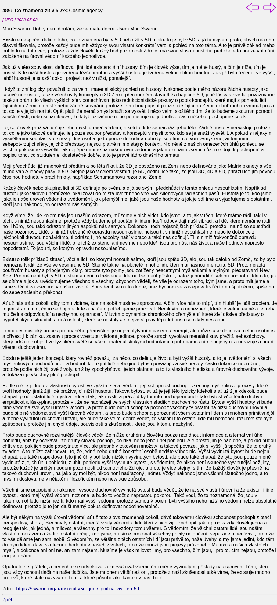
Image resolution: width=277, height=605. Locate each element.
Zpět (7, 599)
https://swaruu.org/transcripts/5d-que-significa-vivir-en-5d (77, 588)
